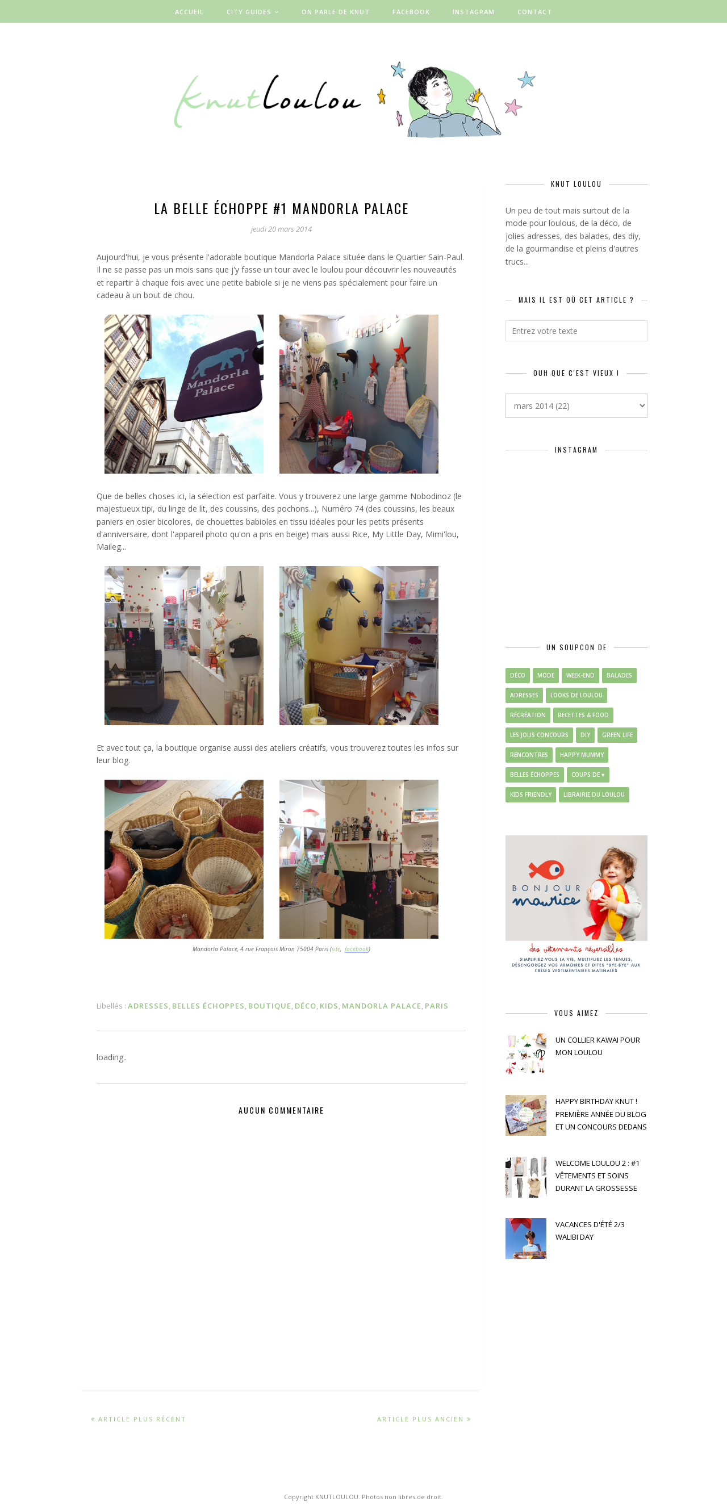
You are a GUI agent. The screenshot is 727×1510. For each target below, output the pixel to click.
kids (329, 1006)
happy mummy (582, 755)
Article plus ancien (420, 1419)
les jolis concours (539, 735)
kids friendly (530, 794)
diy (585, 735)
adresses (148, 1006)
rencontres (529, 755)
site (336, 949)
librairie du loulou (594, 794)
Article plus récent (142, 1419)
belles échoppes (208, 1006)
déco (305, 1006)
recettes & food (583, 715)
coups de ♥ (588, 775)
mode (545, 675)
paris (437, 1006)
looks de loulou (576, 695)
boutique (269, 1006)
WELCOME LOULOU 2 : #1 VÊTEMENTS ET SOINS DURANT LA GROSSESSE (597, 1176)
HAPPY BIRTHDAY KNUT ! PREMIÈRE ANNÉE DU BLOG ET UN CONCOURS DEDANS (601, 1114)
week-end (580, 675)
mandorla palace (381, 1006)
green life (617, 735)
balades (619, 675)
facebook (357, 949)
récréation (528, 715)
